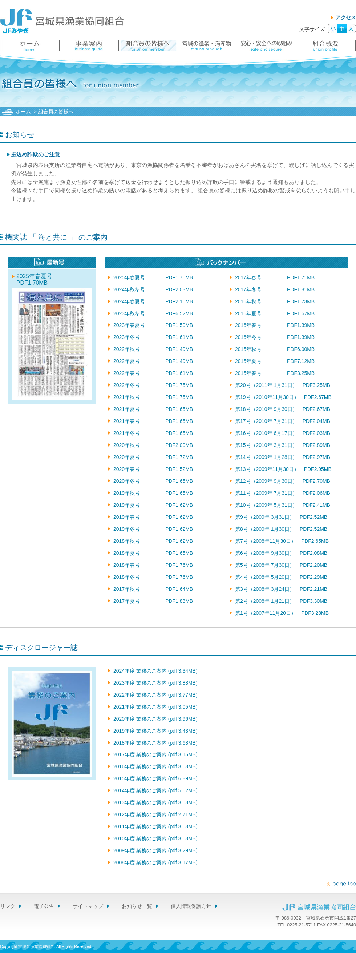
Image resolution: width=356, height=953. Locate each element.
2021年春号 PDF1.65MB (153, 421)
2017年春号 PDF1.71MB (275, 277)
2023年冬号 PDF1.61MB (153, 337)
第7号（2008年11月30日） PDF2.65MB (282, 541)
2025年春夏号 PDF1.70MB (43, 279)
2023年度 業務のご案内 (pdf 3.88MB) (155, 683)
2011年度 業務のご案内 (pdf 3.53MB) (155, 826)
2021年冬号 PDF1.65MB (153, 433)
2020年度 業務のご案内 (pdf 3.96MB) (155, 719)
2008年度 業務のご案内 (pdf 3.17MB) (155, 862)
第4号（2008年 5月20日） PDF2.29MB (281, 577)
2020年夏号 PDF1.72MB (153, 457)
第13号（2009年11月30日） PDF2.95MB (283, 469)
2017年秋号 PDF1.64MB (153, 589)
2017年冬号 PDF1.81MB (275, 289)
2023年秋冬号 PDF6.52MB (153, 313)
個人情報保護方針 (191, 906)
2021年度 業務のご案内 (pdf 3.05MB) (155, 707)
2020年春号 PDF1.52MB (153, 469)
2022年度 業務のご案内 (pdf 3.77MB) (155, 695)
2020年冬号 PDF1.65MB (153, 481)
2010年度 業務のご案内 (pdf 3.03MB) (155, 838)
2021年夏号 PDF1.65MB (153, 409)
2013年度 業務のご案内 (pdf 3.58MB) (155, 802)
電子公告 (44, 906)
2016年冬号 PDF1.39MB (275, 337)
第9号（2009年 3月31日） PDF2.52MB (281, 517)
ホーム (23, 112)
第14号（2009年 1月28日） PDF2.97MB (282, 457)
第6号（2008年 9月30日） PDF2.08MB (281, 553)
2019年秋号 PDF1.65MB (153, 493)
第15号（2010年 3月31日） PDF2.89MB (282, 445)
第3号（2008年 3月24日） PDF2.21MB (281, 589)
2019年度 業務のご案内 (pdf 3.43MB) (155, 731)
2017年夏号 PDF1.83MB (153, 601)
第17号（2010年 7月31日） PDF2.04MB (282, 421)
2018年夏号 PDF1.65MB (153, 553)
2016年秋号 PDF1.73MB (275, 301)
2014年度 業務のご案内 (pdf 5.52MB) (155, 790)
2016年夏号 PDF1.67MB (275, 313)
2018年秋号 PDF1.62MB (153, 541)
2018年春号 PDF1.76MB (153, 565)
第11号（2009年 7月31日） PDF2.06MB (282, 493)
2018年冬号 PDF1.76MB (153, 577)
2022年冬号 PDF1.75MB (153, 385)
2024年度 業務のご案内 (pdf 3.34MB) (155, 671)
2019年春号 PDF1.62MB (153, 517)
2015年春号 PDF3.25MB (275, 373)
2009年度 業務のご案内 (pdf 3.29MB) (155, 850)
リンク (7, 906)
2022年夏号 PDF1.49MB (153, 361)
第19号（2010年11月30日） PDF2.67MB (283, 397)
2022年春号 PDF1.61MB (153, 373)
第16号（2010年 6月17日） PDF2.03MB (282, 433)
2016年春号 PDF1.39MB (275, 325)
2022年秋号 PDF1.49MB (153, 349)
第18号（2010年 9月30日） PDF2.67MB (282, 409)
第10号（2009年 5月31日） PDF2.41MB (282, 505)
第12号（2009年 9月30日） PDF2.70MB (282, 481)
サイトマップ (88, 906)
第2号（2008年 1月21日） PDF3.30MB (281, 601)
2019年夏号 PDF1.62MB (153, 505)
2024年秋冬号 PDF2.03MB (153, 289)
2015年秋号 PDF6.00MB (275, 349)
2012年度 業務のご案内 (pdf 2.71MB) (155, 814)
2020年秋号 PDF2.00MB (153, 445)
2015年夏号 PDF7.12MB (275, 361)
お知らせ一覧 (137, 906)
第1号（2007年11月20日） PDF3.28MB (282, 613)
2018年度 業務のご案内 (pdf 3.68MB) (155, 743)
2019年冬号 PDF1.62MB (153, 529)
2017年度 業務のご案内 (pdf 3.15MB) (155, 754)
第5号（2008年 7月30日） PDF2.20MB (281, 565)
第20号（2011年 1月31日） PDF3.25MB (282, 385)
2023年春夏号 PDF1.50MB (153, 325)
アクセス (346, 17)
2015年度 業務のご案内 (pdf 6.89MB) (155, 778)
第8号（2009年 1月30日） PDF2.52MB (281, 529)
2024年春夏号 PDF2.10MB (153, 301)
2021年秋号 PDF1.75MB (153, 397)
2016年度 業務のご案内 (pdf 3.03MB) (155, 766)
